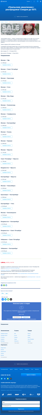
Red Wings (2, 341)
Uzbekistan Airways (4, 333)
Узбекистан (16, 341)
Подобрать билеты (7, 64)
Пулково (2, 349)
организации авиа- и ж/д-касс (33, 276)
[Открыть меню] (40, 1)
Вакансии (37, 369)
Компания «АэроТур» (5, 270)
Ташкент (29, 341)
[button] (29, 1)
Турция (15, 339)
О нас (32, 369)
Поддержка (27, 369)
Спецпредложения (4, 369)
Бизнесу (16, 369)
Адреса (11, 369)
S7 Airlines (2, 337)
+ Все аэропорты (4, 357)
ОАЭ (15, 333)
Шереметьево (3, 351)
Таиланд (15, 337)
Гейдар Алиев (3, 347)
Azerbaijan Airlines (4, 335)
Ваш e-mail (21, 314)
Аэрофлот (2, 339)
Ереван (29, 335)
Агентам (21, 369)
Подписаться (26, 317)
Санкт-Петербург (31, 339)
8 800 (5, 375)
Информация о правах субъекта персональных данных (11, 390)
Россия (15, 335)
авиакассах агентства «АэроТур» (12, 268)
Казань (29, 337)
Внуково (2, 355)
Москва (29, 333)
